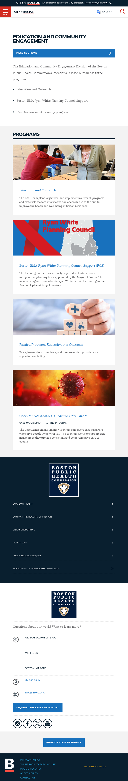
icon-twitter (37, 723)
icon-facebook (27, 723)
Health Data (64, 543)
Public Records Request (64, 556)
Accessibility (29, 773)
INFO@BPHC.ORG (34, 693)
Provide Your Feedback (64, 742)
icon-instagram (17, 723)
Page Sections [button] (63, 53)
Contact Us (28, 778)
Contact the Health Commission (64, 517)
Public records (31, 769)
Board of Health (64, 504)
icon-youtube (47, 723)
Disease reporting (64, 530)
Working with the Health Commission (64, 568)
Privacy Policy (30, 760)
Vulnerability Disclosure (38, 764)
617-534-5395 (32, 680)
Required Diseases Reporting (38, 708)
